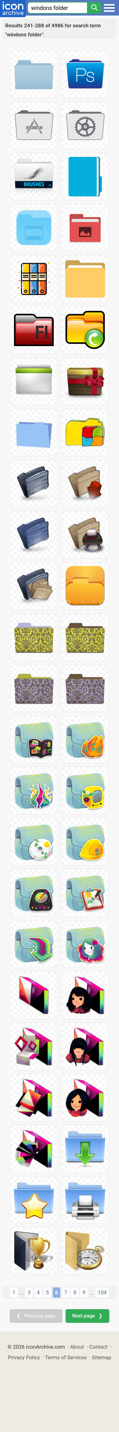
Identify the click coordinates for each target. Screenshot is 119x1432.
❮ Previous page (36, 1316)
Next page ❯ (87, 1316)
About (77, 1347)
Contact (98, 1347)
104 (102, 1292)
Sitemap (101, 1357)
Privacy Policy (24, 1357)
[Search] (94, 8)
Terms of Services (66, 1357)
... (22, 1293)
